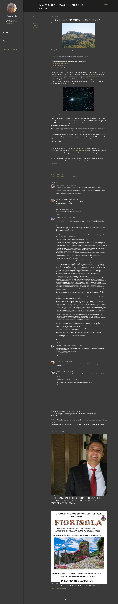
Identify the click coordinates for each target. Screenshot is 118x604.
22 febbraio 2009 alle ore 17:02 (69, 371)
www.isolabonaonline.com (61, 5)
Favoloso (58, 371)
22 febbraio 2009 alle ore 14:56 (65, 361)
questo (86, 56)
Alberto (53, 150)
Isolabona (35, 27)
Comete (35, 25)
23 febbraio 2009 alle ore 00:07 (69, 379)
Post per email (60, 174)
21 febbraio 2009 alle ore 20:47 (71, 199)
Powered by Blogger (70, 599)
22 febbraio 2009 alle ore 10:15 (75, 345)
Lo (56, 361)
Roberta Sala (59, 199)
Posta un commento (61, 506)
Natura (35, 30)
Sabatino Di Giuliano (61, 345)
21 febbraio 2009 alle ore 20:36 (68, 185)
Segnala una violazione (10, 49)
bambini (35, 23)
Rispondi (58, 196)
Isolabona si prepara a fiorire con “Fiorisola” (75, 585)
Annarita (58, 185)
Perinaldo (35, 32)
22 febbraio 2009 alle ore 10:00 (68, 217)
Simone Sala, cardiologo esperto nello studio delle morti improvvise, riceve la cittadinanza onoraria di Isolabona (76, 500)
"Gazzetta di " (79, 150)
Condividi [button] (35, 17)
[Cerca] (106, 5)
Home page (43, 9)
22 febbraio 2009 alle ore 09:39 (69, 209)
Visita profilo (12, 24)
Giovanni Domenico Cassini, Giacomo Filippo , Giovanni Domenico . (60, 65)
